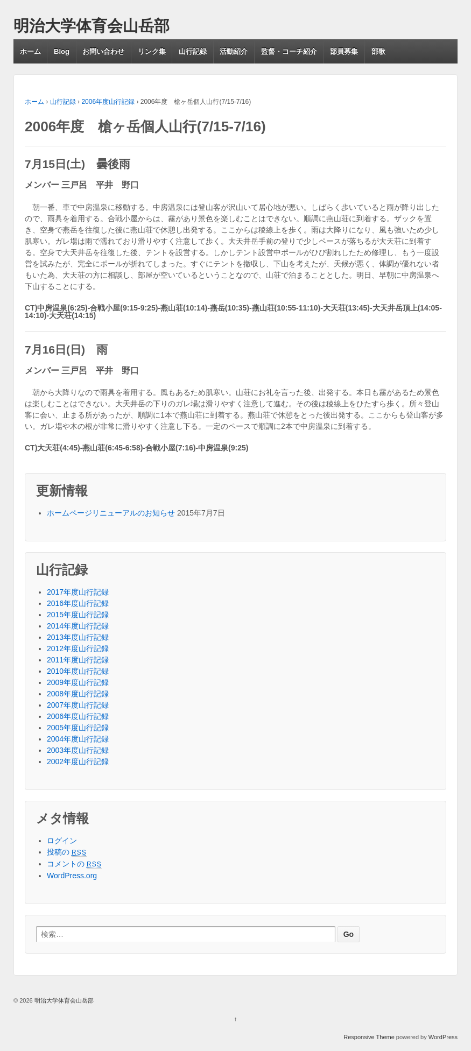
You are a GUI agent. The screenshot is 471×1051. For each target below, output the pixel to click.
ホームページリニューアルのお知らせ (111, 513)
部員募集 (344, 51)
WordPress (443, 1037)
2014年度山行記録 (78, 626)
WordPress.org (72, 875)
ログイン (62, 840)
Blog (61, 51)
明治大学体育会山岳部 (91, 25)
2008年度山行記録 (78, 693)
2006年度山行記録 (108, 101)
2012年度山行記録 (78, 648)
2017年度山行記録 (78, 592)
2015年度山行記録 (78, 614)
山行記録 (193, 51)
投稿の (67, 852)
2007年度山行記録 (78, 705)
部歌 (378, 51)
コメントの (74, 863)
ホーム (30, 51)
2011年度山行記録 (78, 659)
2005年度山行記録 (78, 727)
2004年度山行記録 (78, 739)
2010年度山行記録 (78, 671)
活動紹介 (234, 51)
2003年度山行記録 (78, 750)
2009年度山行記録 (78, 682)
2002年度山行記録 (78, 761)
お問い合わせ (103, 51)
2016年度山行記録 (78, 603)
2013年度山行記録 (78, 637)
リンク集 (152, 51)
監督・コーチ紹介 (289, 51)
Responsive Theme (369, 1037)
